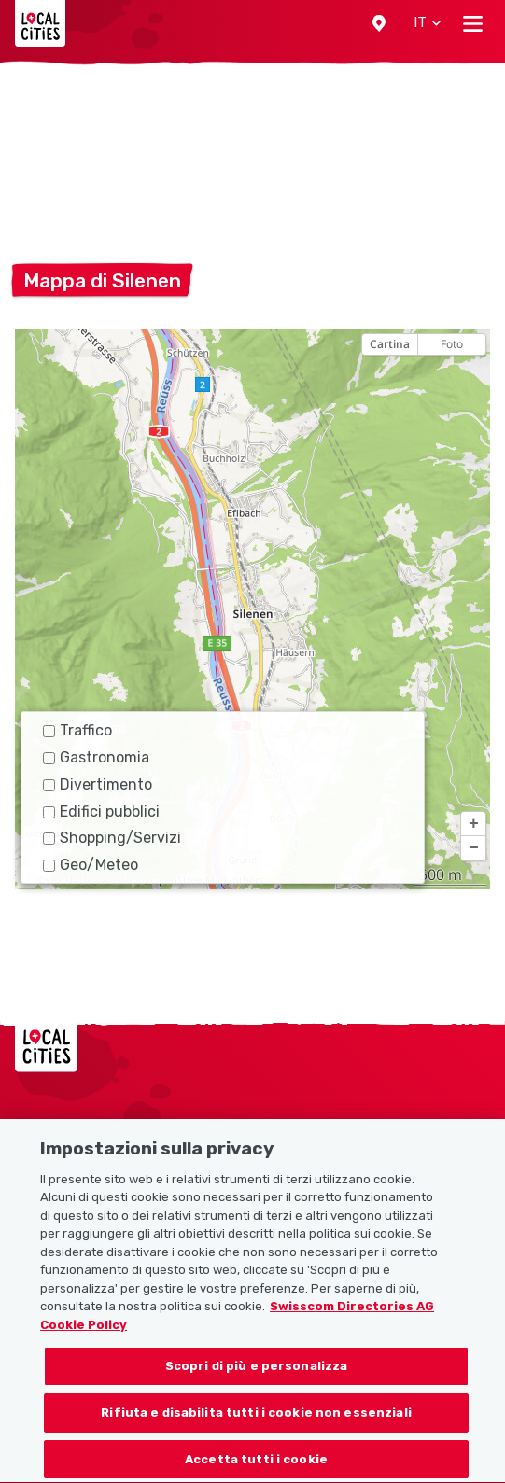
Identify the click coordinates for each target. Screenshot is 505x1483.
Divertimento (97, 784)
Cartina (390, 344)
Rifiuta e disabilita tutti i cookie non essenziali (256, 1439)
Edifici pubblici (101, 811)
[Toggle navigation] (473, 23)
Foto (452, 344)
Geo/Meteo (90, 865)
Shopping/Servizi (112, 837)
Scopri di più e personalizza (256, 1393)
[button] (379, 23)
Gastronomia (96, 757)
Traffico (77, 730)
